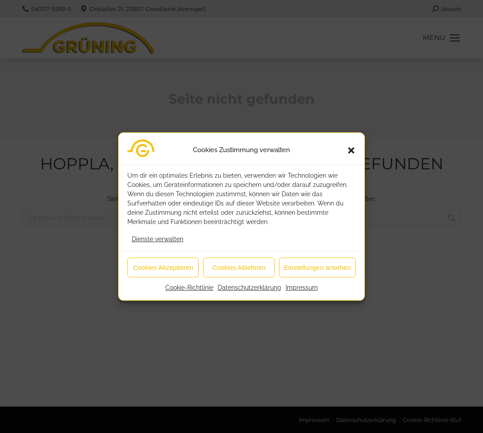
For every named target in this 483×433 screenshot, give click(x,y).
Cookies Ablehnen (239, 272)
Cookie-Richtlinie (189, 292)
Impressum (302, 292)
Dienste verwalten (157, 243)
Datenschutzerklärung (249, 292)
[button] (351, 155)
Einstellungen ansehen (317, 272)
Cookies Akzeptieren (163, 272)
